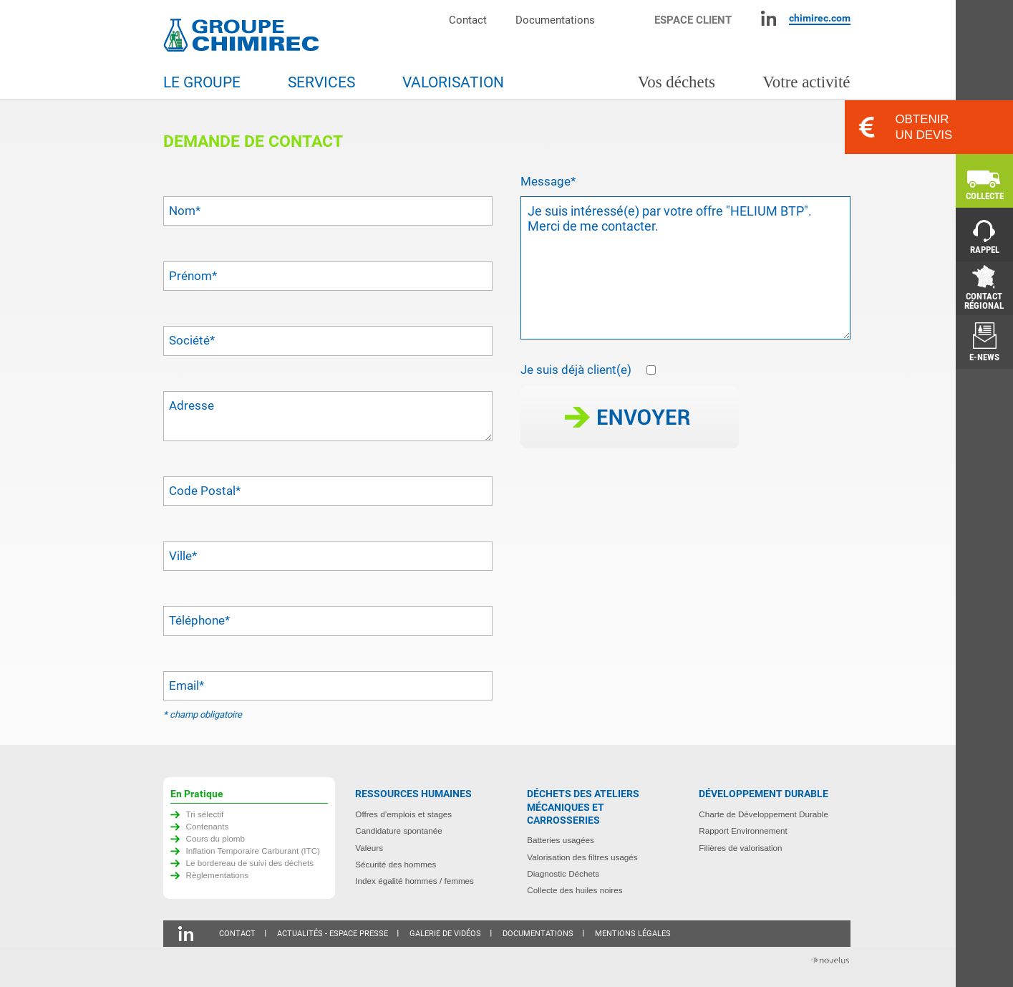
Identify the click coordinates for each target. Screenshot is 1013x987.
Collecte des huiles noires (574, 890)
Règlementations (217, 875)
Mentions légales (633, 933)
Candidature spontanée (398, 830)
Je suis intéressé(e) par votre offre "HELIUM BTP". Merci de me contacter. (685, 268)
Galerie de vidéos (445, 933)
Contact (468, 20)
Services (321, 82)
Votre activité (806, 82)
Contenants (207, 826)
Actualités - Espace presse (332, 933)
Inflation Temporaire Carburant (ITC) (253, 850)
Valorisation (453, 82)
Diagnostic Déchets (563, 873)
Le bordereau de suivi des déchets (250, 862)
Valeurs (369, 847)
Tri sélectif (205, 814)
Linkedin (768, 18)
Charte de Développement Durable (763, 814)
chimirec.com (819, 18)
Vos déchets (676, 82)
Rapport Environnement (743, 830)
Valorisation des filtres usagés (582, 857)
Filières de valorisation (740, 847)
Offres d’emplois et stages (403, 814)
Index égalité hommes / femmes (414, 880)
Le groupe (202, 82)
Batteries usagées (560, 839)
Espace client (693, 20)
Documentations (555, 20)
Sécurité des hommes (395, 864)
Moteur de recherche (632, 18)
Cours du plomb (216, 838)
